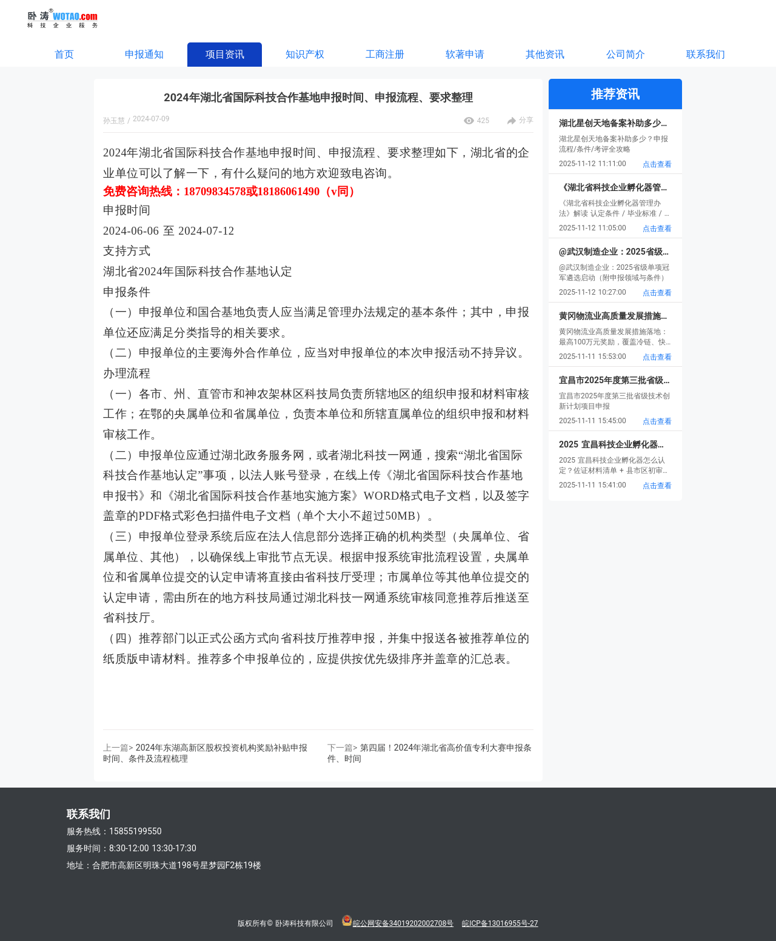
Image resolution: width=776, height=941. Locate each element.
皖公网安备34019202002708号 (403, 923)
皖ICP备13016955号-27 (500, 923)
